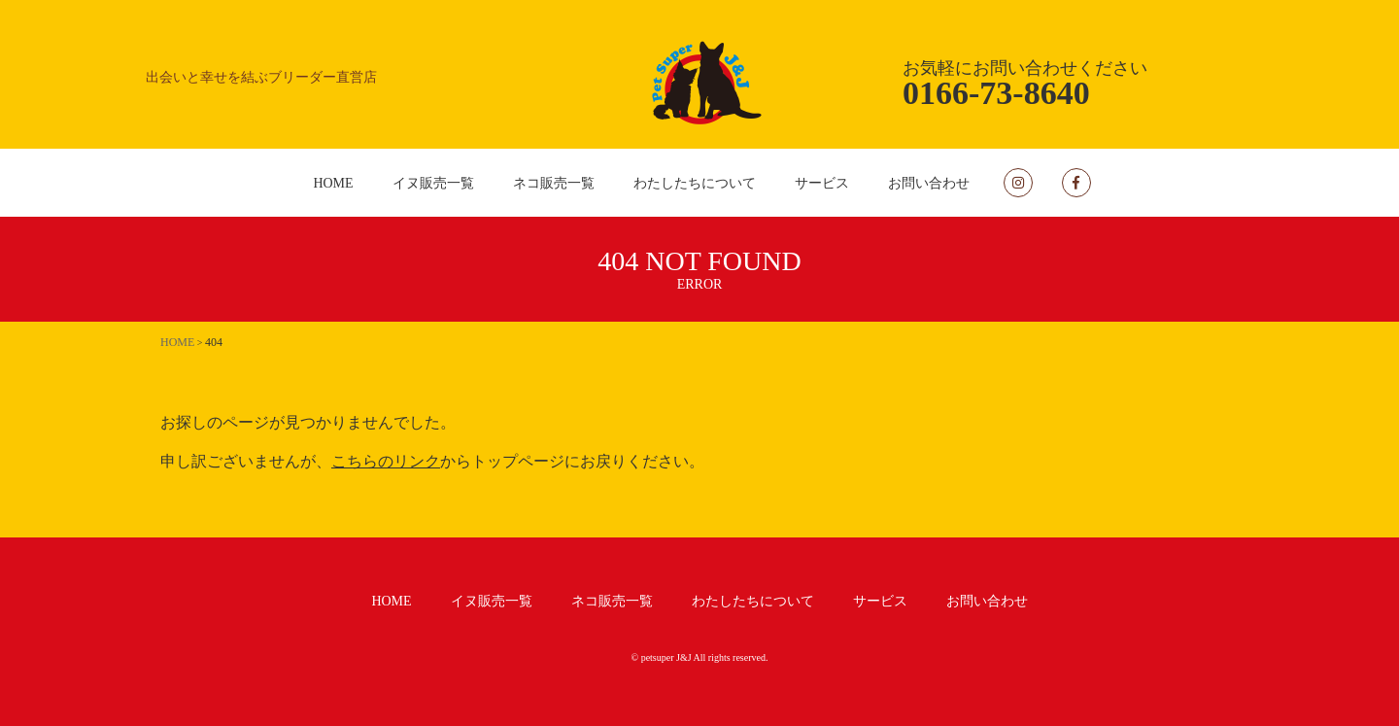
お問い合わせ (929, 183)
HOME (333, 183)
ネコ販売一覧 (554, 183)
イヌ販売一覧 (433, 183)
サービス (822, 183)
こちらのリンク (385, 461)
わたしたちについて (694, 183)
